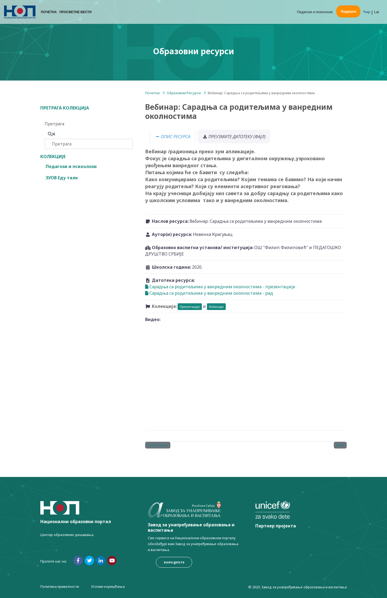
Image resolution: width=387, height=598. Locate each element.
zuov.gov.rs (174, 562)
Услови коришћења (108, 586)
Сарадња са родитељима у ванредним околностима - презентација (220, 287)
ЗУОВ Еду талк (62, 178)
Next (340, 445)
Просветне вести (75, 12)
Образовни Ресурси (184, 92)
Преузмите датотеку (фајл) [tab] (234, 137)
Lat (376, 12)
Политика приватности (59, 586)
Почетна (49, 12)
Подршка (348, 11)
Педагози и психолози (315, 12)
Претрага (54, 124)
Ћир (366, 12)
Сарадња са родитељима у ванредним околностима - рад (209, 293)
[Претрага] (89, 144)
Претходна (158, 445)
